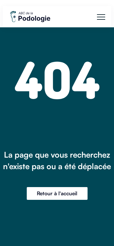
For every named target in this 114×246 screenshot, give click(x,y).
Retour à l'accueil (57, 193)
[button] (101, 17)
